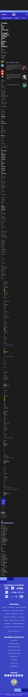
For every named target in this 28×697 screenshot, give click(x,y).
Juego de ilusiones (8, 626)
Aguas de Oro (6, 610)
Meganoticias (15, 613)
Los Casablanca (7, 623)
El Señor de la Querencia (19, 626)
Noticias (23, 18)
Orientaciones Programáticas (14, 653)
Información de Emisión (14, 643)
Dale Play (21, 613)
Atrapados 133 (13, 617)
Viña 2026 (22, 620)
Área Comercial (14, 663)
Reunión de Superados (21, 607)
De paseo (6, 620)
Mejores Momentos (7, 18)
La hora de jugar (21, 617)
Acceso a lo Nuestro (14, 620)
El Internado (7, 613)
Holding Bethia (14, 659)
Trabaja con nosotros (14, 656)
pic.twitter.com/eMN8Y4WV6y (11, 489)
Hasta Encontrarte (4, 516)
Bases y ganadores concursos (14, 650)
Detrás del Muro (10, 607)
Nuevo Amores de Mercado (18, 623)
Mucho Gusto (22, 610)
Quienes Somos (14, 640)
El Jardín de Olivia (11, 11)
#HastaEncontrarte (9, 345)
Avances (17, 18)
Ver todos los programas (14, 631)
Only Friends (3, 11)
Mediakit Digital (14, 666)
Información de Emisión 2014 (14, 646)
